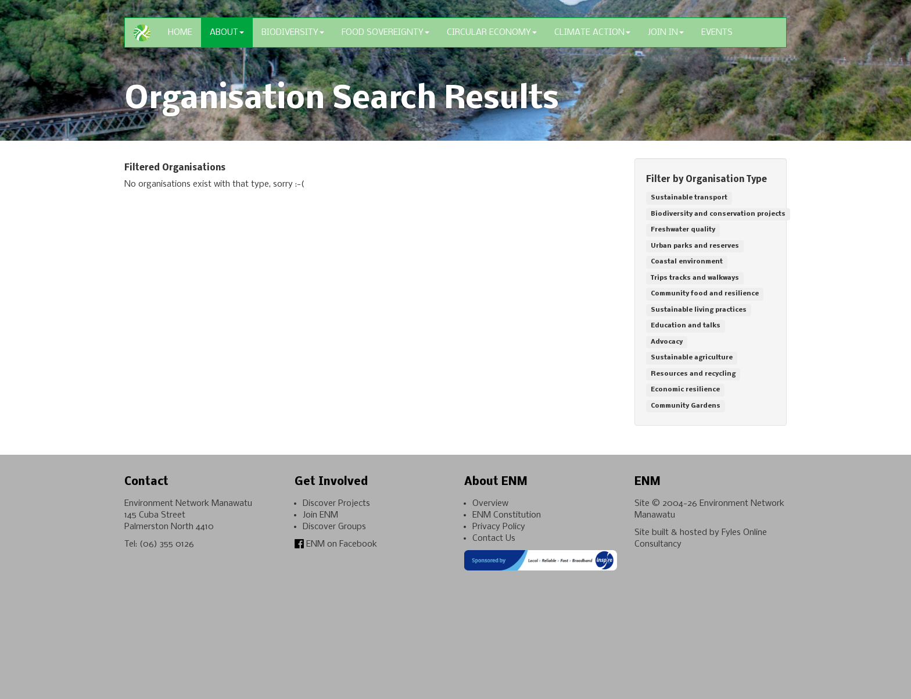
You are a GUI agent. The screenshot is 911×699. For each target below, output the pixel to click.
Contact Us (493, 538)
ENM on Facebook (336, 544)
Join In (666, 32)
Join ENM (320, 515)
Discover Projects (336, 503)
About (227, 32)
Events (717, 32)
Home (180, 32)
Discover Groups (334, 527)
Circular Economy (492, 32)
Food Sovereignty (385, 32)
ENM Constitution (506, 515)
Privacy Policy (498, 527)
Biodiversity (292, 32)
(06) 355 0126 (166, 544)
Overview (490, 503)
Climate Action (592, 32)
